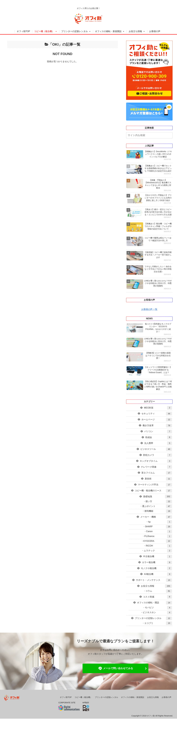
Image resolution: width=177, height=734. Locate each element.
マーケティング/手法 (155, 484)
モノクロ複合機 (156, 568)
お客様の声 (154, 31)
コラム (158, 591)
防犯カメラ (157, 455)
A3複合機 (158, 574)
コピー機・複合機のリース (153, 490)
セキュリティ (156, 413)
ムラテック (158, 550)
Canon (159, 531)
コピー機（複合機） (44, 31)
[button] (171, 135)
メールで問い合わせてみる (115, 668)
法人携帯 (158, 443)
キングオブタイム (156, 461)
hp (160, 522)
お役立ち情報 (135, 31)
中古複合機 (157, 556)
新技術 (158, 479)
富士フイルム (156, 473)
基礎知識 (157, 496)
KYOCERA (157, 541)
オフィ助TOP (23, 31)
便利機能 (158, 511)
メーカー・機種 (156, 517)
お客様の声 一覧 (149, 309)
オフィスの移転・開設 (154, 602)
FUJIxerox (158, 536)
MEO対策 (158, 407)
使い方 (158, 501)
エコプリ (158, 623)
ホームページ (156, 419)
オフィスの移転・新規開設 (108, 31)
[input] (149, 135)
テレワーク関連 (156, 467)
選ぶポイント (157, 506)
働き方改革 (157, 425)
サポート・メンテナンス (154, 580)
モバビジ (158, 607)
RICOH (159, 546)
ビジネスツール (156, 449)
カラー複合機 (157, 562)
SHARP (158, 526)
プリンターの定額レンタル (74, 31)
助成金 (158, 437)
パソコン (158, 431)
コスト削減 (157, 596)
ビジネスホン (157, 612)
